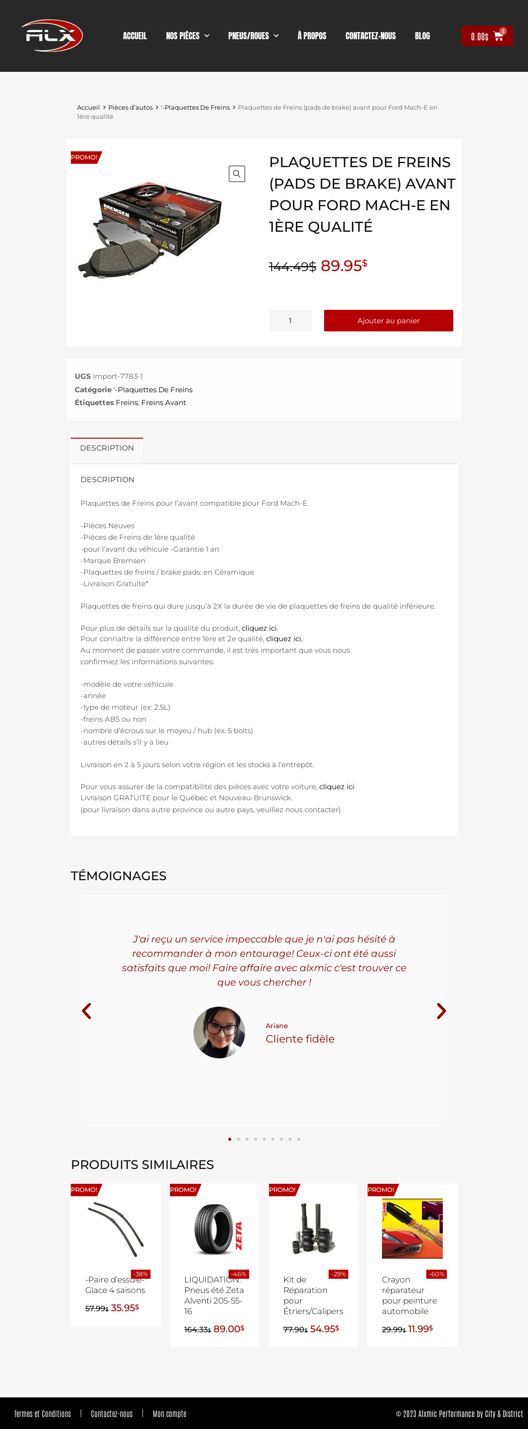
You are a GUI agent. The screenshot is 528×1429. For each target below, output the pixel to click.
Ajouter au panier (389, 320)
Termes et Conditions (42, 1413)
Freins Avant (163, 402)
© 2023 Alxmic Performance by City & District (459, 1413)
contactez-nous (371, 36)
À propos (312, 36)
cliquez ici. (260, 628)
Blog (422, 36)
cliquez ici (336, 786)
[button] (237, 174)
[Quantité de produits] (290, 320)
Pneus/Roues (253, 36)
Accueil (135, 36)
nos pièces (187, 36)
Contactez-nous (112, 1413)
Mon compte (169, 1413)
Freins (127, 402)
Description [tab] (107, 448)
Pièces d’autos (130, 107)
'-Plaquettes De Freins (195, 107)
